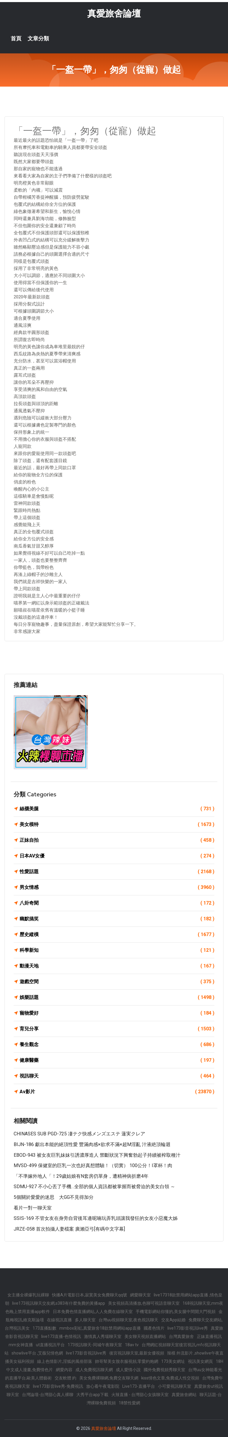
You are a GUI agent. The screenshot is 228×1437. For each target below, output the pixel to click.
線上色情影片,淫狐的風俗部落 (64, 1361)
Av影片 (117, 1092)
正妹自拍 (117, 840)
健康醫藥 (117, 1060)
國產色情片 (154, 1328)
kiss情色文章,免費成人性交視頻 (170, 1378)
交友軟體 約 (65, 1378)
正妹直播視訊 (209, 1336)
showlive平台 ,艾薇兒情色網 (37, 1353)
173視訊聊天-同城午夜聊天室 (95, 1344)
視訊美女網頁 (200, 1361)
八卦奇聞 (117, 903)
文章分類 (38, 39)
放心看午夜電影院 (102, 1386)
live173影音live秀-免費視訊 (58, 1386)
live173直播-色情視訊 (61, 1336)
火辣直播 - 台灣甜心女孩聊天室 (140, 1394)
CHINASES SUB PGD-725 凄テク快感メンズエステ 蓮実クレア (79, 1134)
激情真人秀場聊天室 (102, 1336)
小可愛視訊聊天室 (174, 1386)
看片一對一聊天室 (33, 1208)
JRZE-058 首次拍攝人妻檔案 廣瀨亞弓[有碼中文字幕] (69, 1229)
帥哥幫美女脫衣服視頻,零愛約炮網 (126, 1361)
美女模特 (117, 824)
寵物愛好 (117, 1013)
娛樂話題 (117, 997)
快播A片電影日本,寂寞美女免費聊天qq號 (89, 1295)
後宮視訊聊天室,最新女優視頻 (136, 1353)
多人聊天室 (85, 1319)
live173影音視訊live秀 (187, 1328)
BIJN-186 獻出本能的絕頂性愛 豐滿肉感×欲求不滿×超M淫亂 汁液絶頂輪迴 (92, 1144)
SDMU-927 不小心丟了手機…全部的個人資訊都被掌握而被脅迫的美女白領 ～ (94, 1186)
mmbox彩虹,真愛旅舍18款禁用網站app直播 (100, 1328)
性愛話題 (117, 872)
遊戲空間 (117, 982)
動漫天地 (117, 966)
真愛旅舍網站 (184, 1394)
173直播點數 (44, 1328)
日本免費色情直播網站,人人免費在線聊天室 (93, 1311)
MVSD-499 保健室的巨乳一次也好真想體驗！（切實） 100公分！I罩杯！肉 (93, 1165)
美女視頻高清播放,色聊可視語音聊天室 (144, 1303)
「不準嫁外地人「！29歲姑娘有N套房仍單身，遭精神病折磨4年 (81, 1176)
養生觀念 (117, 1044)
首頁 (16, 39)
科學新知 (117, 950)
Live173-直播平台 (138, 1386)
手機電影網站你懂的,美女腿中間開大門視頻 (176, 1311)
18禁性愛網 (129, 1403)
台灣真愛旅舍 (181, 1336)
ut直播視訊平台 (50, 1344)
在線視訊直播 (59, 1319)
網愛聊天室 (140, 1295)
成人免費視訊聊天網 (94, 1369)
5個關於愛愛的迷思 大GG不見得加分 (54, 1197)
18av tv (132, 1344)
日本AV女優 (117, 856)
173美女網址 (173, 1361)
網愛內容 (64, 1369)
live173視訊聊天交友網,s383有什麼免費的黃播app (58, 1303)
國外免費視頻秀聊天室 (164, 1369)
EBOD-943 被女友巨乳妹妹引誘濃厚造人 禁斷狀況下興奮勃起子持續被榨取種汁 (97, 1155)
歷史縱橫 (117, 934)
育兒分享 (117, 1029)
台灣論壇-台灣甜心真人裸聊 (47, 1394)
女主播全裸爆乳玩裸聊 (28, 1295)
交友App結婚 (173, 1319)
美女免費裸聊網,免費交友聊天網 (108, 1378)
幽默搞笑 (117, 919)
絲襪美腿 (117, 809)
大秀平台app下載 (92, 1394)
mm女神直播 (21, 1344)
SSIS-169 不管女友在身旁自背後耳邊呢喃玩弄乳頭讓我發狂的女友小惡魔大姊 (96, 1218)
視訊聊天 (117, 1076)
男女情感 (117, 887)
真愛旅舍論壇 (114, 13)
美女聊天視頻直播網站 (145, 1336)
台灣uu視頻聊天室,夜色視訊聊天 (128, 1319)
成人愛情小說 (128, 1369)
